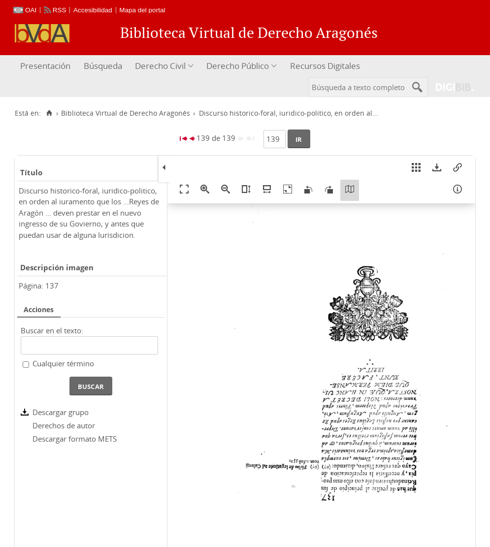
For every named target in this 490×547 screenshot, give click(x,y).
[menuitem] (46, 66)
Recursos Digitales (325, 65)
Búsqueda (103, 65)
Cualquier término (63, 363)
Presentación (45, 65)
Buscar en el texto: (52, 330)
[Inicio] (49, 113)
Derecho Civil (160, 65)
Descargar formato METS (75, 439)
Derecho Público (237, 65)
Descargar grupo (61, 412)
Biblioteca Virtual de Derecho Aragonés (125, 113)
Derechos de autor (64, 425)
